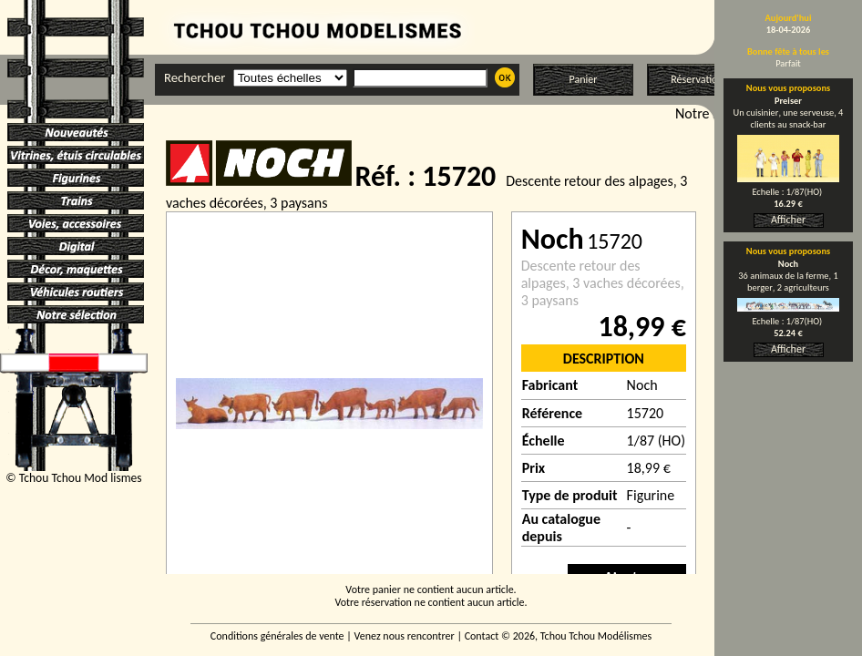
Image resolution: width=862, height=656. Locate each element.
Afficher (788, 219)
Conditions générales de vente (277, 636)
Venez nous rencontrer (404, 636)
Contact (482, 636)
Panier (584, 79)
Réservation (697, 79)
